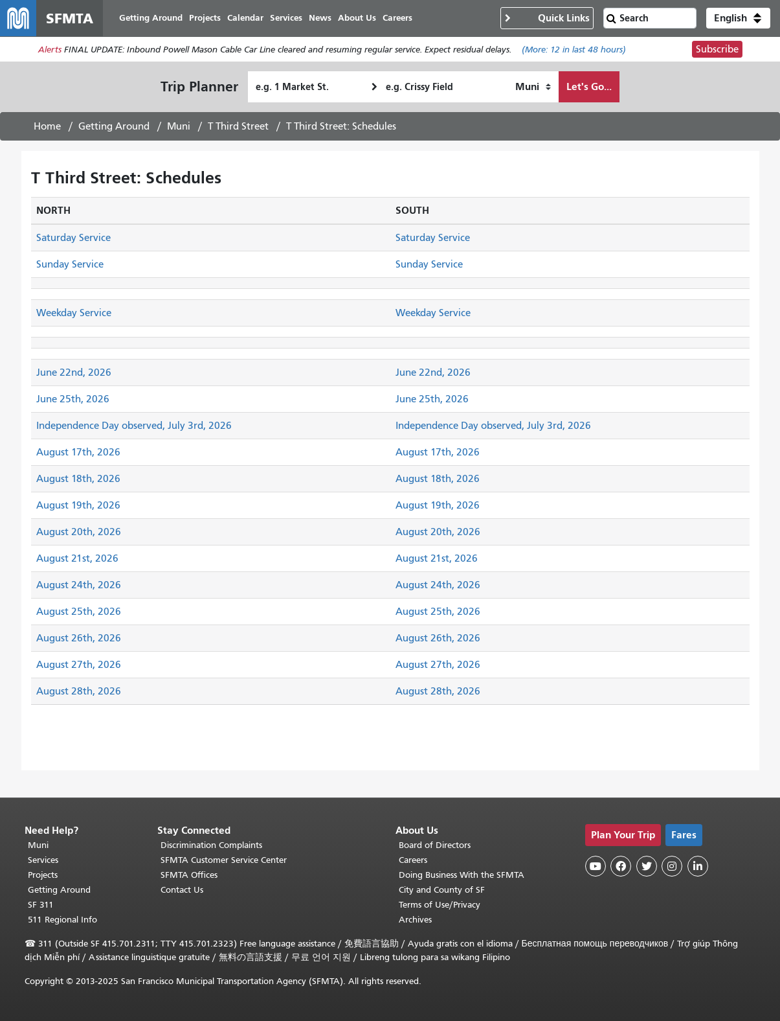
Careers (413, 860)
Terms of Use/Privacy (439, 904)
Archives (415, 919)
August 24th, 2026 (78, 585)
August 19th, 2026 (78, 505)
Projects (43, 874)
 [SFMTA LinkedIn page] (697, 866)
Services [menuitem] (286, 17)
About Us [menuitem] (357, 17)
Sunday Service (70, 264)
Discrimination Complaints (211, 845)
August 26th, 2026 (78, 638)
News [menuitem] (320, 17)
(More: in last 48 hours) (574, 49)
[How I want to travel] (533, 86)
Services (43, 860)
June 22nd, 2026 (73, 372)
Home (47, 126)
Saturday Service (73, 238)
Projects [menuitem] (205, 17)
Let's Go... (589, 86)
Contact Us (182, 889)
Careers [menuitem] (397, 17)
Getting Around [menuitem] (151, 17)
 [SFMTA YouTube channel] (595, 866)
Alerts (49, 49)
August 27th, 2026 (78, 665)
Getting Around (114, 126)
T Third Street (238, 126)
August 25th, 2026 (78, 611)
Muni (178, 126)
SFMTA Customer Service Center (224, 860)
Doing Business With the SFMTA (461, 874)
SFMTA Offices (189, 874)
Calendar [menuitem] (245, 17)
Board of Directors (435, 845)
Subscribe (717, 49)
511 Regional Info (62, 919)
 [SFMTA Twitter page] (646, 866)
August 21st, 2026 (77, 558)
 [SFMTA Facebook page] (621, 866)
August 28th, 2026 (78, 691)
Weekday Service (73, 313)
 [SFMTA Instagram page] (671, 866)
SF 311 (41, 904)
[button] (738, 18)
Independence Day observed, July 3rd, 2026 (134, 425)
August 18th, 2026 (78, 479)
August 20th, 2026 (78, 532)
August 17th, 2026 (78, 452)
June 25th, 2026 (72, 399)
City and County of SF (442, 889)
